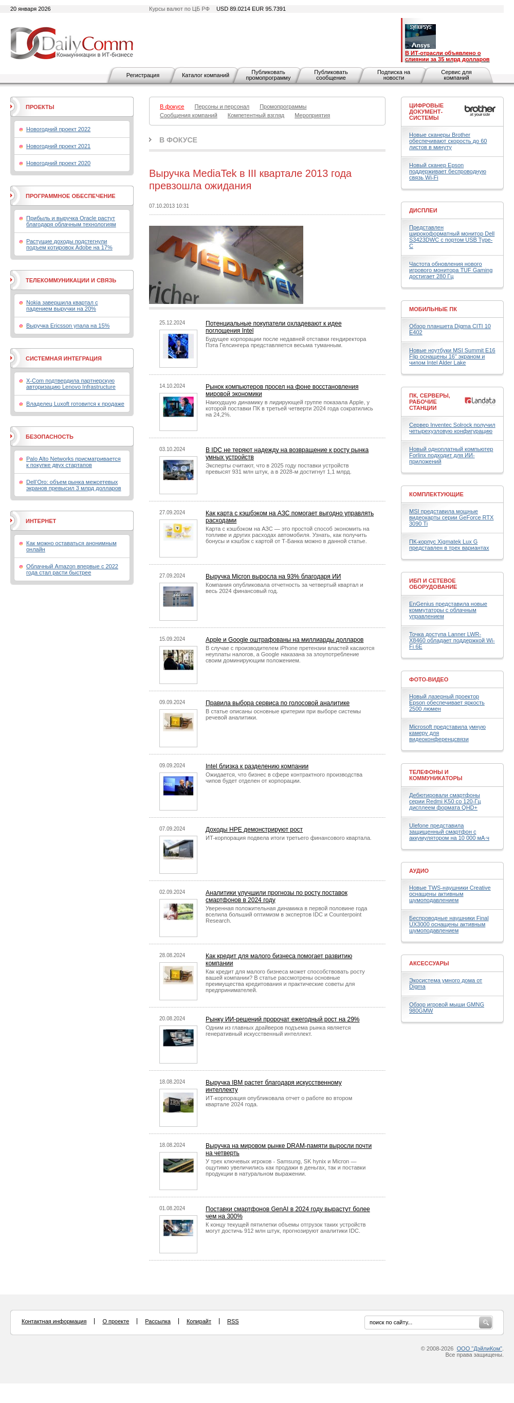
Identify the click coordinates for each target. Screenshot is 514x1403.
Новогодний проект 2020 (58, 163)
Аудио (419, 871)
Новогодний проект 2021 (58, 146)
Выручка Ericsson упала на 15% (67, 325)
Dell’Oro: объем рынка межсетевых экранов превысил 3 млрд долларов (73, 485)
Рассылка (158, 1321)
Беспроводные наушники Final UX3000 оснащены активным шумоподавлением (449, 924)
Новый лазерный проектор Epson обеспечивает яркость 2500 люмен (447, 702)
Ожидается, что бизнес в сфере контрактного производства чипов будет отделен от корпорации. (284, 777)
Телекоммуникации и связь (71, 280)
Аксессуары (429, 963)
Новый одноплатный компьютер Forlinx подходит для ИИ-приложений (451, 455)
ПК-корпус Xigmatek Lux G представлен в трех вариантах (449, 544)
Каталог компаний (205, 75)
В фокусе (178, 140)
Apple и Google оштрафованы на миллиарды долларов (284, 639)
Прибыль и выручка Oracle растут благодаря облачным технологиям (71, 221)
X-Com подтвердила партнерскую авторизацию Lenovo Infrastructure (71, 383)
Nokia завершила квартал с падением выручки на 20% (62, 305)
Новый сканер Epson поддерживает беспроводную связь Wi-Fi (447, 171)
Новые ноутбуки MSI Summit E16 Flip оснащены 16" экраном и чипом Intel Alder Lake (452, 356)
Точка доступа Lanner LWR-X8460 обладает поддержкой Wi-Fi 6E (452, 640)
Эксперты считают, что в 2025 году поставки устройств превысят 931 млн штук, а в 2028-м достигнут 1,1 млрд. (279, 468)
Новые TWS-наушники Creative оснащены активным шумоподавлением (450, 894)
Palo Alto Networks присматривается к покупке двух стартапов (73, 462)
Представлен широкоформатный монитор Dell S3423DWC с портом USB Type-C (451, 236)
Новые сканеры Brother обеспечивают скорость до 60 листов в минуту (448, 141)
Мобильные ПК (433, 309)
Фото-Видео (428, 679)
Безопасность (50, 437)
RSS (233, 1321)
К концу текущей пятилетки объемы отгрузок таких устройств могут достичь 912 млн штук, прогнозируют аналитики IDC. (286, 1227)
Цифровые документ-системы (426, 111)
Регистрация (142, 75)
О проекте (115, 1321)
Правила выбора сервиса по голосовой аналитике (278, 703)
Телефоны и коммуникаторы (436, 775)
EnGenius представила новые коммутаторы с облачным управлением (448, 610)
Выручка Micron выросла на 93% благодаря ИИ (273, 576)
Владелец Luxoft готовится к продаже (75, 404)
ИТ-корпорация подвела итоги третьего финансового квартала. (289, 838)
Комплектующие (436, 494)
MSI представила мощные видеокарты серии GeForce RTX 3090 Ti (451, 517)
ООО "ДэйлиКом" (479, 1348)
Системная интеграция (64, 358)
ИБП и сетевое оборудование (433, 584)
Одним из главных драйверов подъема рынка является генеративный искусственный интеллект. (278, 1030)
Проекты (40, 107)
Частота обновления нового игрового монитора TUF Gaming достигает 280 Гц (450, 270)
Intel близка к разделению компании (257, 766)
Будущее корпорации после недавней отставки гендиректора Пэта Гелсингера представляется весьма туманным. (286, 342)
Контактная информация (54, 1321)
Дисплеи (423, 210)
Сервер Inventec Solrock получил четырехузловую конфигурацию (452, 428)
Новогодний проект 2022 (58, 129)
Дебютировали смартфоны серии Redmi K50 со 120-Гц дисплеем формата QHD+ (445, 801)
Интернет (41, 521)
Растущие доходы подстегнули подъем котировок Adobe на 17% (69, 244)
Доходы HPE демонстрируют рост (254, 829)
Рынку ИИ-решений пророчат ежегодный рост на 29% (283, 1019)
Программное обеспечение (71, 196)
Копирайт (199, 1321)
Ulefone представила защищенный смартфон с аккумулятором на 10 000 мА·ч (449, 831)
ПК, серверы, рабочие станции (429, 401)
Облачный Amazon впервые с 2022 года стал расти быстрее (72, 569)
